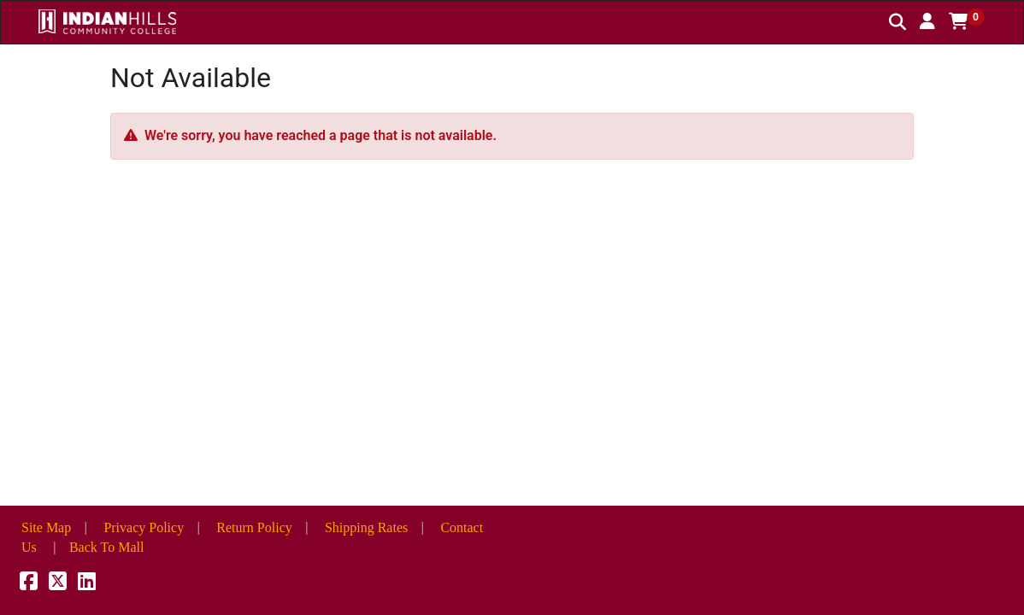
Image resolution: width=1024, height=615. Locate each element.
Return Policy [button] (253, 527)
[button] (927, 21)
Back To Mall (106, 547)
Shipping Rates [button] (366, 527)
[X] (58, 584)
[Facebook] (29, 584)
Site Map (46, 527)
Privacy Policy (143, 527)
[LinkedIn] (87, 584)
